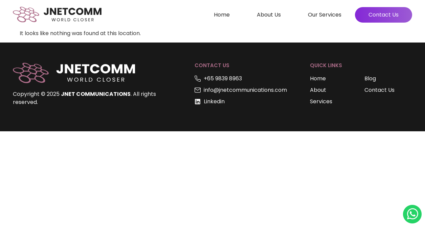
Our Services (324, 15)
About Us (269, 15)
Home (222, 15)
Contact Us (383, 15)
